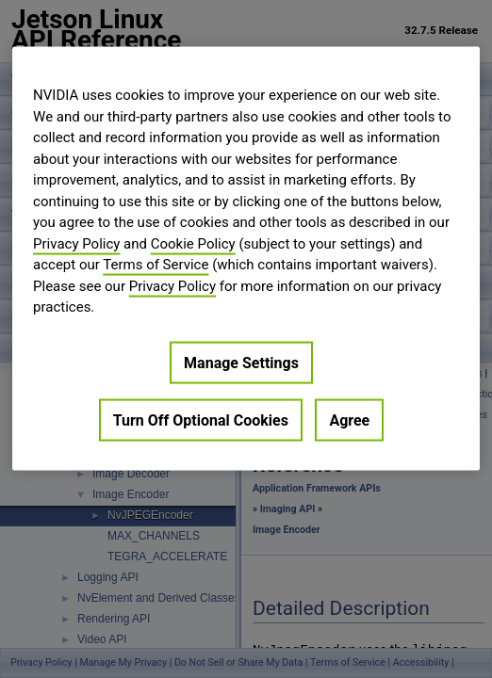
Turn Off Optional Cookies (200, 419)
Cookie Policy (193, 242)
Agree (349, 419)
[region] (246, 259)
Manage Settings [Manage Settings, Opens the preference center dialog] (241, 362)
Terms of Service (155, 264)
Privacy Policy (76, 242)
